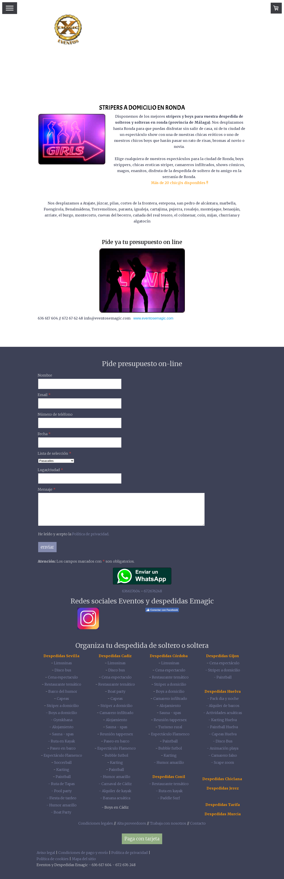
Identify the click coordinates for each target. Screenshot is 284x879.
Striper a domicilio (63, 705)
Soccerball (63, 762)
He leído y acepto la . (73, 534)
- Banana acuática (115, 798)
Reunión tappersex (116, 734)
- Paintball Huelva (222, 727)
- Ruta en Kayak (61, 741)
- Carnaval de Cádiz (115, 784)
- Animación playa (222, 748)
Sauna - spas (63, 734)
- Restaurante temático (169, 784)
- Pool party (61, 791)
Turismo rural (170, 727)
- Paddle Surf (169, 798)
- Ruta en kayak (169, 791)
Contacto (198, 823)
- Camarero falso (222, 755)
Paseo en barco (63, 748)
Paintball (63, 776)
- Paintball (223, 677)
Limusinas (63, 663)
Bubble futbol (116, 755)
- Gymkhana (61, 720)
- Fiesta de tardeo (61, 798)
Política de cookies (53, 859)
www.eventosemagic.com (153, 318)
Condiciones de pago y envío (83, 852)
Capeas (63, 698)
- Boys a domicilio (61, 712)
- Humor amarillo (61, 805)
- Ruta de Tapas (61, 784)
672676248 (153, 591)
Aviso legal (46, 852)
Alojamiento (116, 720)
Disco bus (63, 670)
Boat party (116, 691)
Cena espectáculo (224, 663)
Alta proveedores (131, 823)
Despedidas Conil (168, 776)
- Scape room (222, 762)
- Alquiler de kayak (115, 791)
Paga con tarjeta (142, 838)
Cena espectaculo (63, 677)
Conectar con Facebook (162, 610)
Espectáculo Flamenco (63, 755)
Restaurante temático (63, 684)
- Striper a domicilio (222, 670)
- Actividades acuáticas (222, 712)
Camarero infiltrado (116, 712)
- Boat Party (61, 812)
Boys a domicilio (170, 691)
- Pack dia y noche (222, 698)
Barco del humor (62, 691)
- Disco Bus (223, 741)
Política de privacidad (90, 534)
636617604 (131, 591)
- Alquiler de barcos (222, 705)
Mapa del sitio (84, 859)
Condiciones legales (95, 823)
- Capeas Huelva (223, 734)
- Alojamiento (61, 727)
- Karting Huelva (222, 720)
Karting (62, 769)
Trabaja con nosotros (168, 823)
